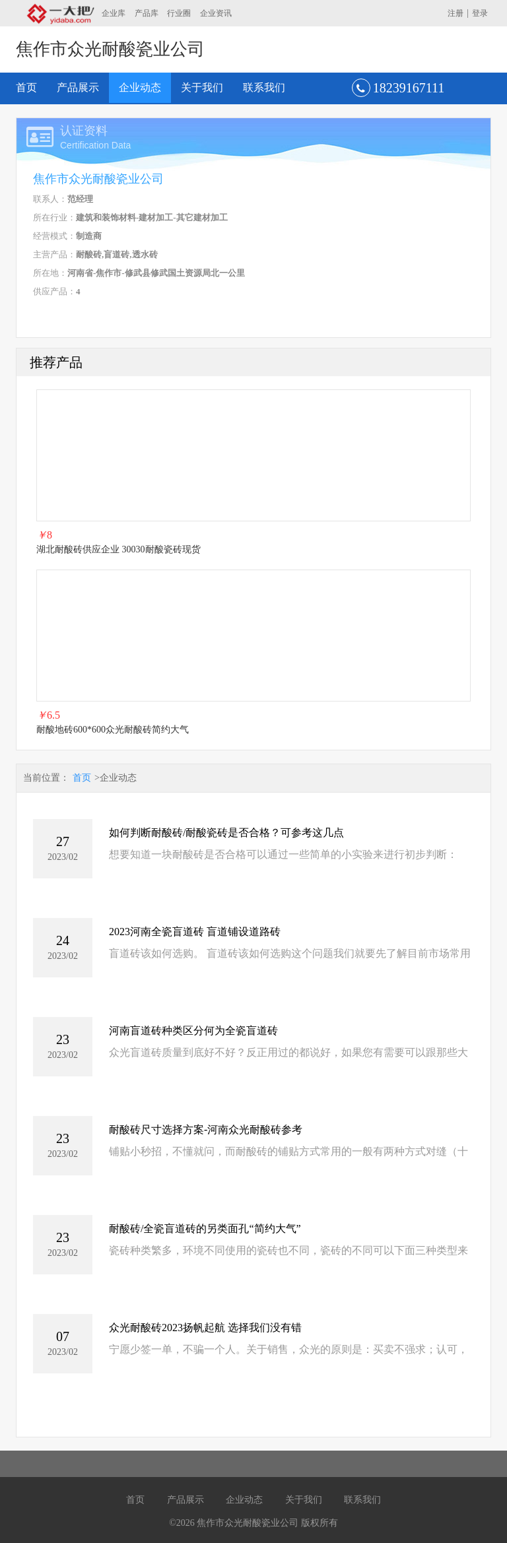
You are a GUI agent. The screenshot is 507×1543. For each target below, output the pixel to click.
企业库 (113, 13)
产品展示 (78, 87)
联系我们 (264, 87)
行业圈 (179, 13)
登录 (480, 13)
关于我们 (202, 87)
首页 (26, 87)
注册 (455, 13)
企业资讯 (216, 13)
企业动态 (140, 87)
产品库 (146, 13)
